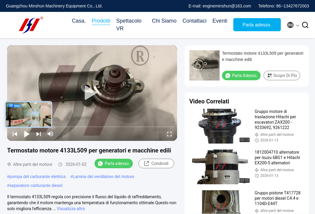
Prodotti (101, 21)
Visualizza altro (71, 208)
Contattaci (194, 21)
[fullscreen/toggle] (169, 133)
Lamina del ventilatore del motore (103, 176)
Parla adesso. (257, 24)
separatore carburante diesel (36, 185)
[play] (92, 93)
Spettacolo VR (128, 25)
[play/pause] (27, 133)
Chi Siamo (164, 21)
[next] (39, 133)
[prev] (15, 133)
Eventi (219, 21)
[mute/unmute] (50, 133)
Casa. (79, 21)
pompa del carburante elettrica (38, 176)
